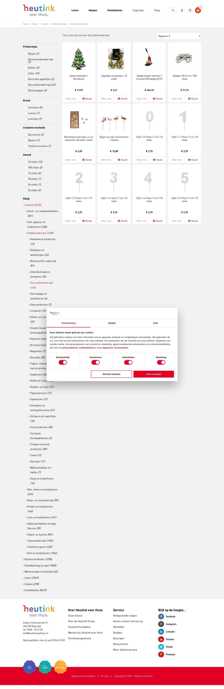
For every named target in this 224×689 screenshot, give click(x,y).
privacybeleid (70, 347)
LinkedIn (166, 632)
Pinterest (166, 654)
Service (118, 610)
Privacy (105, 676)
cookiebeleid (86, 347)
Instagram (167, 624)
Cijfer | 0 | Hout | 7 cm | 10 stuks (149, 138)
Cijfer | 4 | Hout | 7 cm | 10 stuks (149, 200)
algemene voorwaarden (115, 347)
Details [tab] (112, 323)
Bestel (87, 98)
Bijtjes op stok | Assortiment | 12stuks (114, 138)
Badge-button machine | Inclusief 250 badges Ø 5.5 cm (149, 78)
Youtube (166, 639)
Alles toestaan (153, 374)
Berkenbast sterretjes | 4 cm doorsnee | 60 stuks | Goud (78, 138)
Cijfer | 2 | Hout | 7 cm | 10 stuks (79, 200)
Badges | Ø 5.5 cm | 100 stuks (184, 77)
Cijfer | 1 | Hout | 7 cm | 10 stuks (184, 138)
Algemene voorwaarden (83, 676)
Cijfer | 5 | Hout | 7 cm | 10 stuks (184, 200)
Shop (26, 198)
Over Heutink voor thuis (85, 610)
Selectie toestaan (112, 374)
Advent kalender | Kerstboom (79, 77)
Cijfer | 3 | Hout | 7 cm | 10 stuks (114, 200)
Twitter (165, 647)
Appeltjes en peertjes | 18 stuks (114, 77)
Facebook (166, 616)
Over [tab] (155, 323)
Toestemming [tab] (68, 323)
